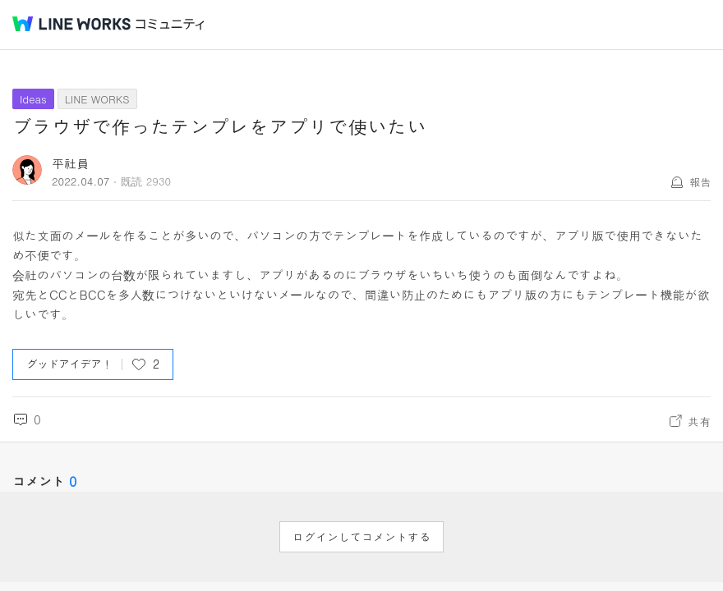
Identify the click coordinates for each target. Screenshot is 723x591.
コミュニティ (170, 24)
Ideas (33, 99)
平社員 (70, 163)
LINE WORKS (97, 99)
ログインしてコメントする (361, 537)
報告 (700, 182)
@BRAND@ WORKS (71, 23)
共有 (699, 421)
